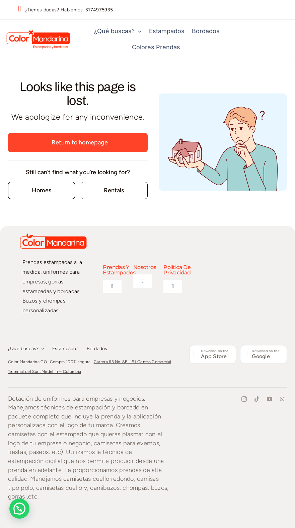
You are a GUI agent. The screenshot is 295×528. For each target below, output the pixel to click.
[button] (19, 509)
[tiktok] (257, 399)
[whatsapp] (282, 399)
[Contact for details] (41, 190)
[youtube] (269, 399)
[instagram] (244, 399)
